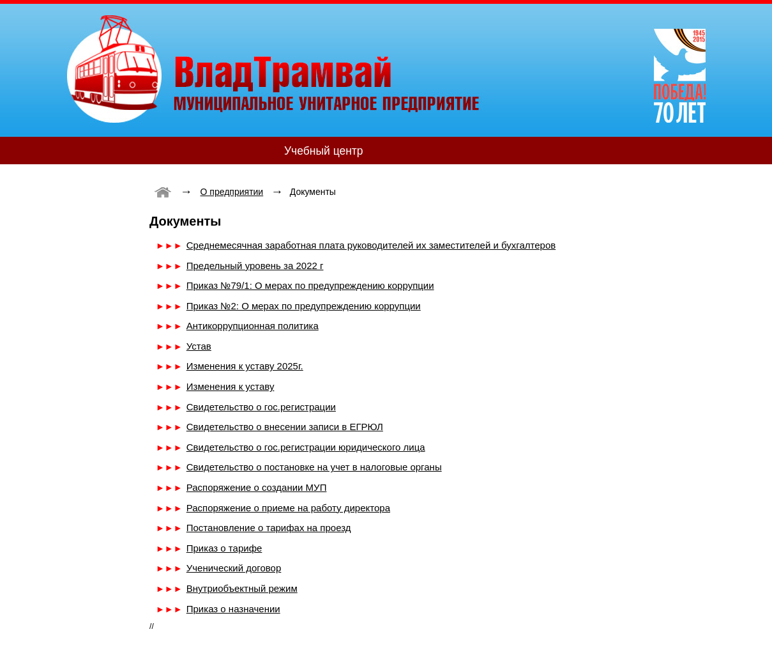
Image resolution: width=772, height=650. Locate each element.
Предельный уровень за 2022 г (255, 265)
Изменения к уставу (230, 386)
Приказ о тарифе (224, 548)
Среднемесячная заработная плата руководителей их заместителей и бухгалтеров (371, 245)
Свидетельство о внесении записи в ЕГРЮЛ (284, 426)
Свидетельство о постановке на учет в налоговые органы (314, 466)
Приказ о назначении (233, 608)
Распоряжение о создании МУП (256, 487)
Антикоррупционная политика (252, 325)
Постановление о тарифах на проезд (268, 527)
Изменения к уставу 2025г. (244, 365)
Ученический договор (234, 567)
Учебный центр (323, 150)
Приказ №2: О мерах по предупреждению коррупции (303, 305)
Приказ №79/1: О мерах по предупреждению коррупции (310, 285)
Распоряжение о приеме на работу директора (288, 507)
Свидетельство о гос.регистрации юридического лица (305, 447)
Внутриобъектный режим (242, 588)
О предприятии (232, 192)
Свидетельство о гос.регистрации (261, 406)
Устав (198, 346)
